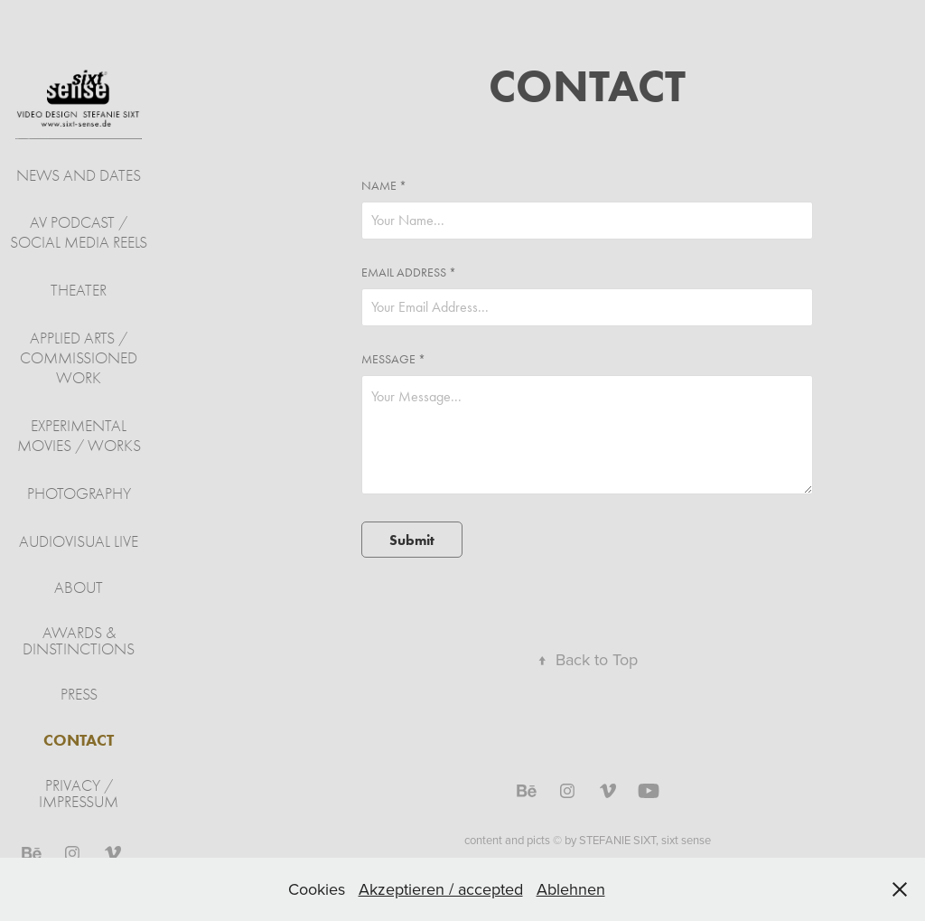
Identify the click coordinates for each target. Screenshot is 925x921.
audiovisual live (78, 541)
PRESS (79, 694)
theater (79, 290)
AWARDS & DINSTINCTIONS (79, 641)
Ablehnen (571, 889)
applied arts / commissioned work (78, 358)
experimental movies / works (79, 436)
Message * (393, 359)
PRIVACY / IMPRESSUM (78, 794)
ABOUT (78, 587)
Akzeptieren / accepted (441, 889)
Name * (383, 186)
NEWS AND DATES (78, 175)
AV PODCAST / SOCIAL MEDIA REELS (78, 232)
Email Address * (408, 273)
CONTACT (78, 740)
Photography (79, 493)
